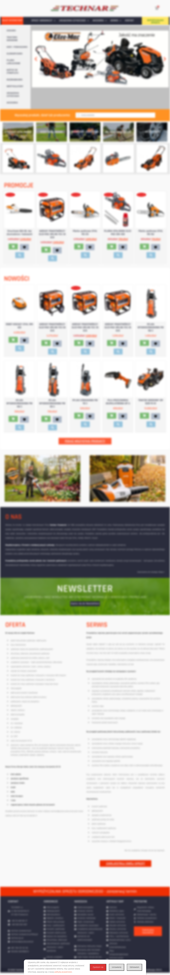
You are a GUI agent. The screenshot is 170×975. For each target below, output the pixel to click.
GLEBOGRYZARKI (15, 53)
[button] (36, 59)
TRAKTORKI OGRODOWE (12, 39)
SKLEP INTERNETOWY (12, 20)
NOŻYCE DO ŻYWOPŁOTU (12, 71)
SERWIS (115, 20)
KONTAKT (129, 20)
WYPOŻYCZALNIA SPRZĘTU (155, 21)
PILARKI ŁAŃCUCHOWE (13, 62)
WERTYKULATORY (15, 86)
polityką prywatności (63, 972)
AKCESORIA (100, 20)
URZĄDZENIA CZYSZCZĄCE (74, 20)
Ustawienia (116, 967)
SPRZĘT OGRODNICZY (43, 20)
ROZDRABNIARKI (15, 79)
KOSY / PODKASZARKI (17, 47)
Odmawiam (134, 967)
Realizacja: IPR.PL (153, 972)
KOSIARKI (11, 30)
